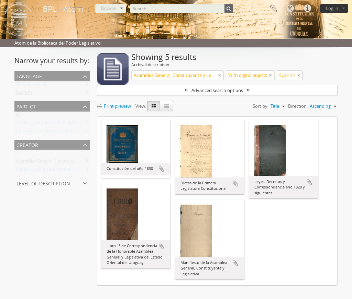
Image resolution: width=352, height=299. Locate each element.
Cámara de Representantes (43, 171)
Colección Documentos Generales (50, 132)
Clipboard (273, 8)
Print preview (114, 106)
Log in (332, 8)
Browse (108, 8)
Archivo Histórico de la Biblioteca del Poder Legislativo (71, 124)
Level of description (43, 182)
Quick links (307, 8)
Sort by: (260, 106)
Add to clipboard (161, 169)
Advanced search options (217, 90)
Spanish (24, 94)
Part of (26, 106)
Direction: (298, 106)
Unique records (31, 85)
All (18, 116)
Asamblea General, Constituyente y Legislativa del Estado (74, 162)
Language (290, 8)
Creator (27, 144)
